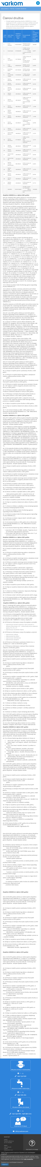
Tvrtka (12, 8)
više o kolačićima (28, 1159)
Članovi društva (20, 8)
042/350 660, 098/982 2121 (22, 1114)
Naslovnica (5, 8)
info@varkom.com (21, 1131)
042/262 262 (21, 1095)
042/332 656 (21, 1076)
